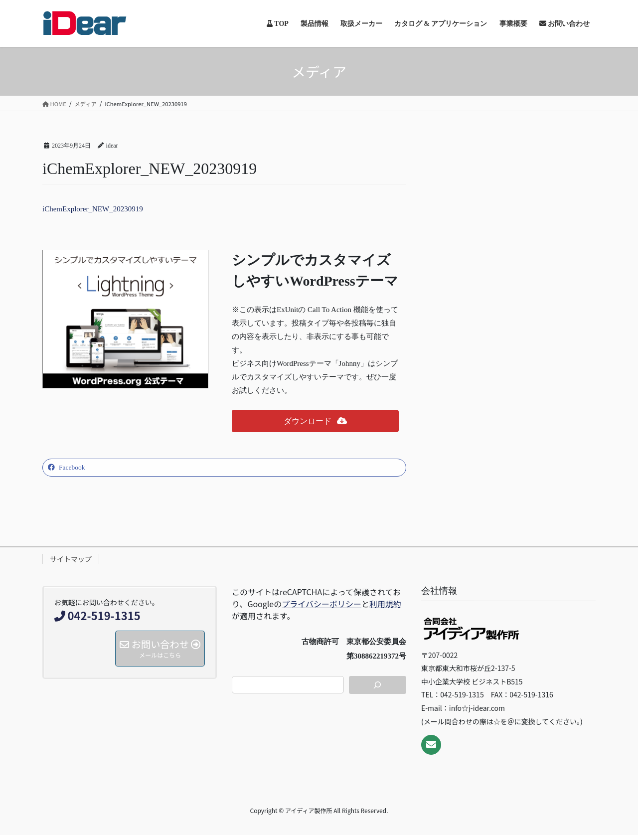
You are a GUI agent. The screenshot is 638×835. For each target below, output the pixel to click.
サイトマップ (71, 559)
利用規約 (385, 604)
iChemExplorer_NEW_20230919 (92, 209)
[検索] (378, 685)
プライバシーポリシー (321, 604)
